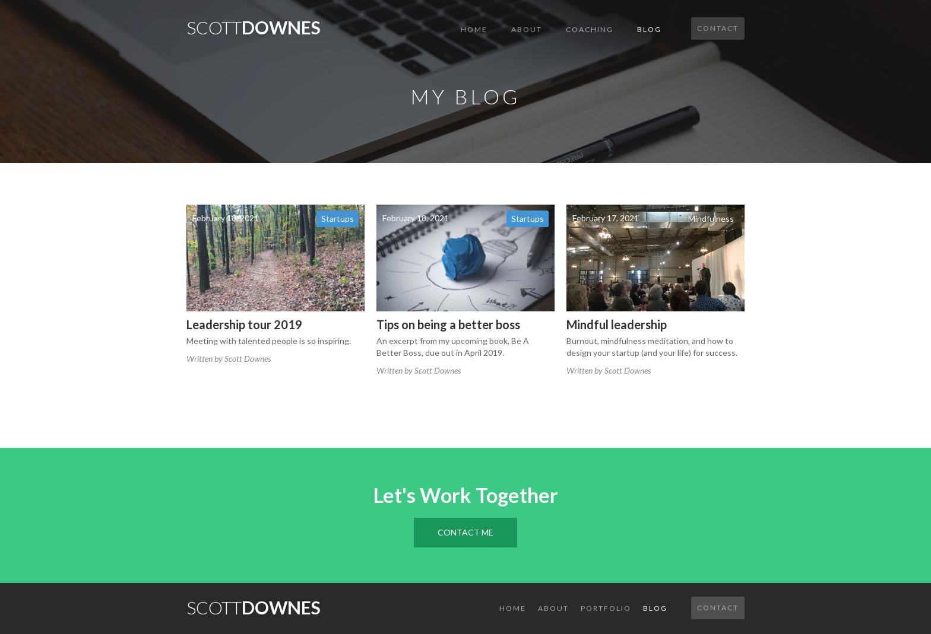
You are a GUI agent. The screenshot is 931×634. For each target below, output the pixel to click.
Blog (649, 29)
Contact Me (465, 532)
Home (474, 29)
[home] (253, 24)
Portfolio (606, 608)
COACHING (589, 29)
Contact (718, 28)
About (526, 29)
